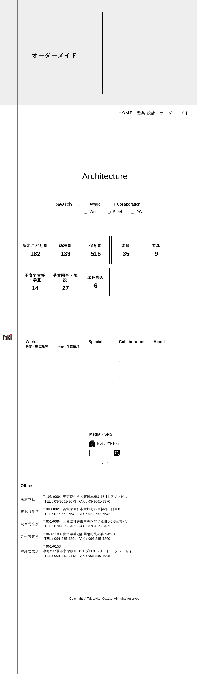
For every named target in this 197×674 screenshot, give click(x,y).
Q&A (77, 485)
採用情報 (81, 501)
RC (136, 212)
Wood (92, 212)
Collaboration (126, 204)
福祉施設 (72, 361)
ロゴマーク (82, 445)
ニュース (118, 455)
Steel (115, 212)
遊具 (32, 393)
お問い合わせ (84, 493)
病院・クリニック (79, 353)
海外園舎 (36, 409)
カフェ (70, 377)
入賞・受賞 (82, 469)
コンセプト (82, 453)
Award (92, 204)
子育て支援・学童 (43, 377)
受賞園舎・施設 (41, 401)
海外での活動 (113, 360)
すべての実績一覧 (43, 417)
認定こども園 (39, 353)
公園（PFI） (75, 369)
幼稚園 (34, 361)
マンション (74, 385)
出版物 (79, 477)
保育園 (34, 369)
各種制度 (118, 464)
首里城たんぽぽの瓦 (118, 381)
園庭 (32, 385)
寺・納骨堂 (74, 393)
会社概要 (81, 461)
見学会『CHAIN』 (117, 352)
